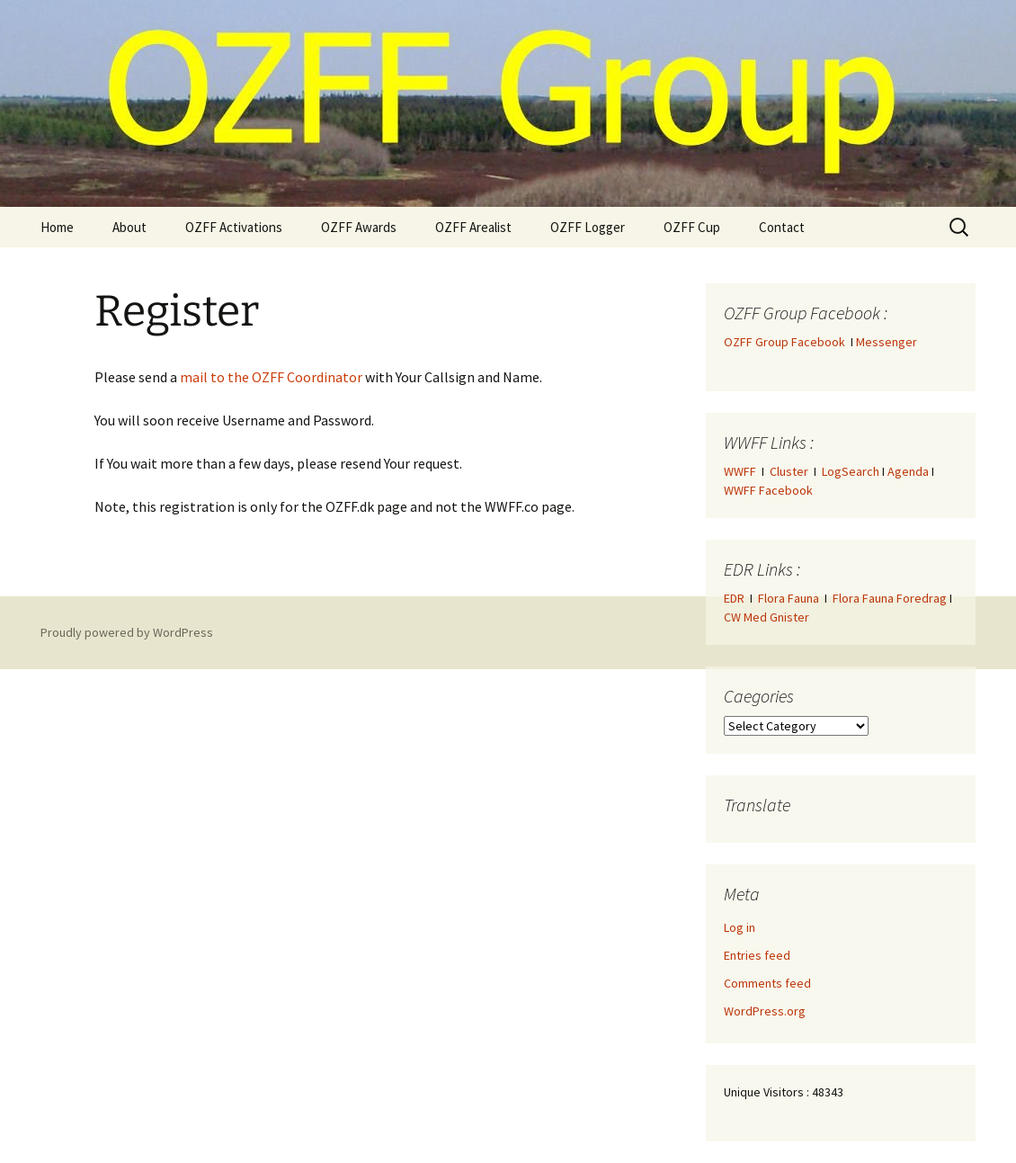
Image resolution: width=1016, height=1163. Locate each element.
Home (57, 227)
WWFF (740, 471)
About (129, 227)
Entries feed (757, 955)
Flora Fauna (788, 598)
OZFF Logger (587, 227)
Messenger (886, 342)
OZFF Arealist (473, 227)
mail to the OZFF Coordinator (271, 377)
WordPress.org (765, 1011)
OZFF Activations (233, 227)
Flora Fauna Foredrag (890, 598)
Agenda (908, 471)
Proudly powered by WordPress (126, 632)
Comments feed (767, 983)
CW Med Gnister (766, 617)
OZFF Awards (359, 227)
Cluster (789, 471)
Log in (739, 927)
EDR (734, 598)
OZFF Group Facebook (787, 342)
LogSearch (850, 471)
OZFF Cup (692, 227)
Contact (782, 227)
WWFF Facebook (768, 490)
